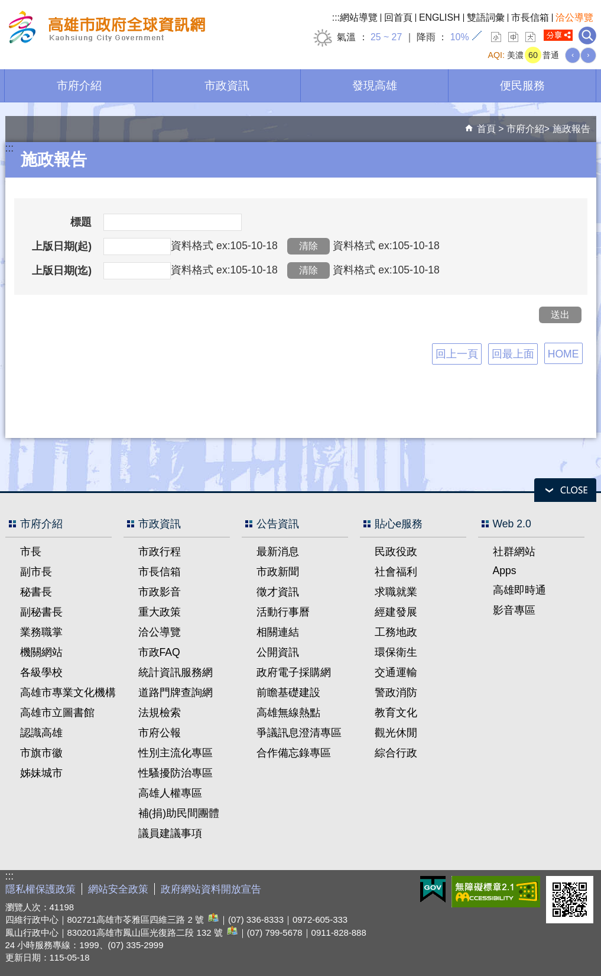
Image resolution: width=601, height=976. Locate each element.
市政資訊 (226, 85)
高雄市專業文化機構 (68, 692)
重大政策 (159, 612)
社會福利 (396, 572)
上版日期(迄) (62, 270)
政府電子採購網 (293, 672)
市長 (30, 552)
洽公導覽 (574, 17)
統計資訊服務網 (175, 672)
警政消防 (396, 692)
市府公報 (159, 733)
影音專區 (514, 610)
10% (459, 37)
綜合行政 (396, 753)
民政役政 (396, 552)
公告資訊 (277, 524)
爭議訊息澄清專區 (299, 733)
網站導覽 (359, 17)
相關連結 (277, 632)
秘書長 (36, 592)
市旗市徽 (41, 753)
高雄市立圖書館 (57, 713)
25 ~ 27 (386, 37)
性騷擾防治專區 (175, 773)
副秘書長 (41, 612)
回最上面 (513, 354)
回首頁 (398, 17)
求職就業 (396, 592)
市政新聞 (277, 572)
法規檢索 (159, 713)
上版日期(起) (62, 246)
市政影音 (159, 592)
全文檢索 (587, 35)
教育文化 (396, 713)
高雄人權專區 (170, 793)
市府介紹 (79, 85)
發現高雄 (374, 85)
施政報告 (571, 129)
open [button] (565, 490)
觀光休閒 (396, 733)
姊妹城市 (41, 773)
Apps (504, 570)
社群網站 (514, 552)
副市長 (36, 572)
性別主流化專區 (175, 753)
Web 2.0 (512, 524)
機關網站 (41, 652)
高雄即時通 (519, 590)
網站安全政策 (118, 889)
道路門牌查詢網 (175, 692)
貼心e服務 (399, 524)
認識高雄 (41, 733)
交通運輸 (396, 672)
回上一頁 (457, 354)
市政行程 (159, 552)
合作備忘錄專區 (293, 753)
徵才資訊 (277, 592)
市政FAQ (159, 652)
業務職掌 (41, 632)
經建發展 (396, 612)
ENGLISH (439, 17)
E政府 (433, 889)
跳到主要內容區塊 (6, 6)
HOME (563, 354)
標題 (81, 222)
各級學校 (41, 672)
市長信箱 (530, 17)
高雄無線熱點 (288, 713)
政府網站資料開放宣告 (211, 889)
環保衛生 (396, 652)
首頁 (486, 129)
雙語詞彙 (486, 17)
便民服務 (522, 85)
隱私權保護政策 (40, 889)
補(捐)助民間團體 (179, 813)
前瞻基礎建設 (288, 692)
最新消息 (277, 552)
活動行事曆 (283, 612)
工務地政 (396, 632)
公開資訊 (277, 652)
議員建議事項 (170, 833)
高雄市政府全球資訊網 (105, 29)
